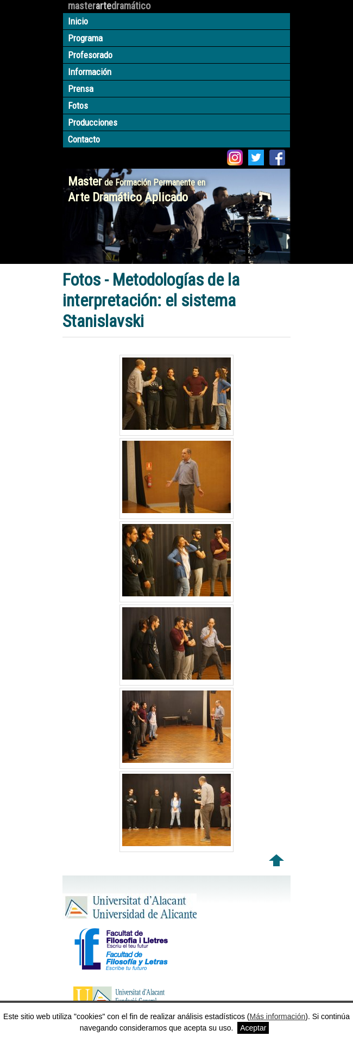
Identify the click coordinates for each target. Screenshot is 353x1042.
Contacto (84, 139)
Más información (278, 1016)
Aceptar (253, 1027)
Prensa (80, 88)
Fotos (78, 105)
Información (89, 71)
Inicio (78, 21)
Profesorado (90, 55)
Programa (85, 38)
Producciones (92, 122)
